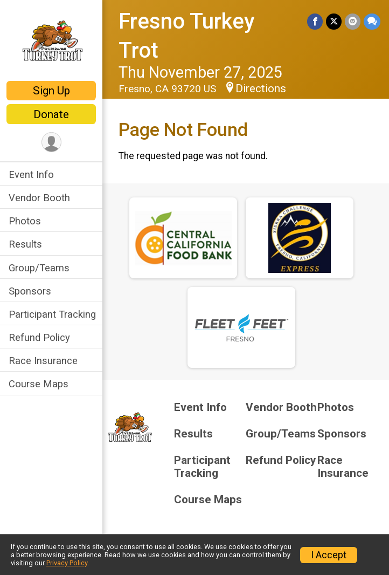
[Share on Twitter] (334, 21)
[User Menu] (51, 142)
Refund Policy (39, 337)
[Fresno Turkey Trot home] (51, 41)
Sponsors (30, 291)
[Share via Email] (352, 21)
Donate (51, 114)
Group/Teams (39, 267)
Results (25, 244)
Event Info (31, 174)
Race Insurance (43, 360)
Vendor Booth (39, 197)
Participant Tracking (52, 314)
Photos (25, 221)
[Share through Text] (372, 21)
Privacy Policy (66, 563)
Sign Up (51, 90)
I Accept (328, 555)
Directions (260, 88)
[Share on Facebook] (315, 21)
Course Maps (38, 383)
